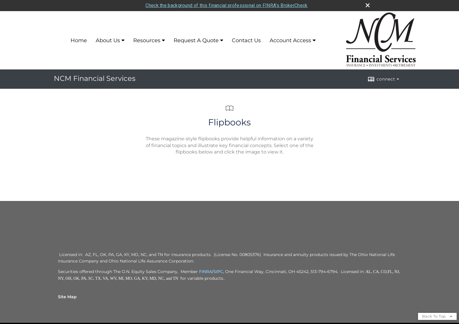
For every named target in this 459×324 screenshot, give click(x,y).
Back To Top (437, 315)
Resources (146, 40)
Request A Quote (196, 40)
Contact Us (246, 40)
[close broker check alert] (367, 4)
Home (79, 40)
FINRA (205, 271)
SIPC (218, 271)
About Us (108, 40)
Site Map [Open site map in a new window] (67, 296)
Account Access (290, 40)
